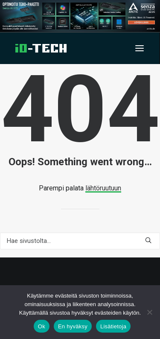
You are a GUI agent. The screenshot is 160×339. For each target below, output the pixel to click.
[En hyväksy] (149, 312)
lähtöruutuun (103, 188)
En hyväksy (72, 326)
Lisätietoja (113, 326)
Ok (41, 326)
